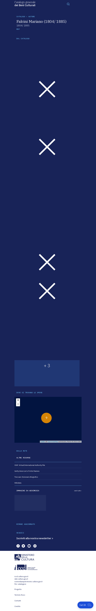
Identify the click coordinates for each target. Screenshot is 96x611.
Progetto (18, 589)
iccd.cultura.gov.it (21, 576)
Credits (17, 606)
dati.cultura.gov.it (21, 579)
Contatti (17, 601)
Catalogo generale (25, 3)
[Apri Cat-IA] (85, 605)
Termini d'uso (19, 595)
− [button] (18, 404)
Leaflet (43, 442)
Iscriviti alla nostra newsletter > (34, 538)
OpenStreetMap (53, 442)
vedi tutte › (78, 491)
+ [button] (18, 400)
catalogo (20, 16)
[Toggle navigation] (68, 4)
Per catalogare (20, 584)
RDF (18, 29)
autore (31, 16)
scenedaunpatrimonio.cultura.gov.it (28, 581)
